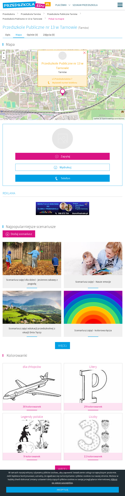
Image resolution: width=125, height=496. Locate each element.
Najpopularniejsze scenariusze (31, 226)
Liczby (93, 417)
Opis (7, 34)
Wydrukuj (65, 167)
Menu (120, 5)
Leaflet (96, 118)
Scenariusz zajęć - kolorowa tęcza (93, 330)
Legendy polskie (32, 417)
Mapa (19, 34)
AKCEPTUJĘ (62, 489)
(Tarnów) (83, 28)
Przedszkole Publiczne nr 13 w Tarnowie (40, 27)
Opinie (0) (32, 34)
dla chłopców (32, 367)
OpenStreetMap (108, 118)
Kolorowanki (17, 355)
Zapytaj (65, 156)
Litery (93, 367)
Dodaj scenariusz (21, 234)
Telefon (65, 178)
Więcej (62, 345)
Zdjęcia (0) (49, 34)
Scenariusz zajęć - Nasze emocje (93, 281)
